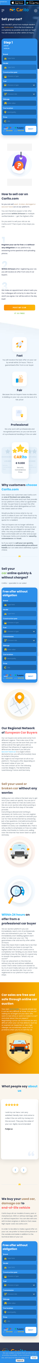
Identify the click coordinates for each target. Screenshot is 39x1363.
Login (35, 10)
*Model (5, 63)
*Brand (5, 54)
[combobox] (19, 85)
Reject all (20, 1360)
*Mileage (6, 99)
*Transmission (8, 90)
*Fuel (4, 81)
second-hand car (9, 752)
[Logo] (19, 11)
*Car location (8, 108)
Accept (34, 1358)
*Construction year (10, 72)
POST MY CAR (19, 307)
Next (30, 129)
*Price (5, 117)
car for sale (14, 1009)
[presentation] (15, 1170)
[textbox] (19, 85)
